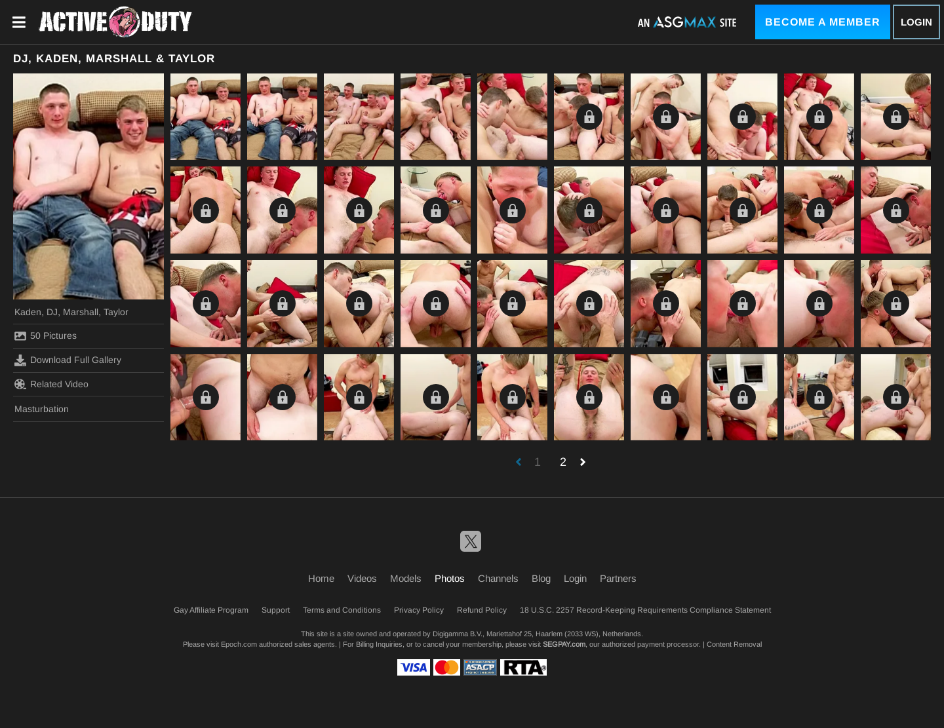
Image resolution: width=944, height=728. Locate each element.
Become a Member (822, 22)
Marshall (80, 312)
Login (916, 22)
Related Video (51, 384)
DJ (52, 312)
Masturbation (41, 409)
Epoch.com (239, 644)
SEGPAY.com (564, 644)
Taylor (116, 312)
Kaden (27, 312)
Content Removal (734, 644)
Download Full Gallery (67, 360)
